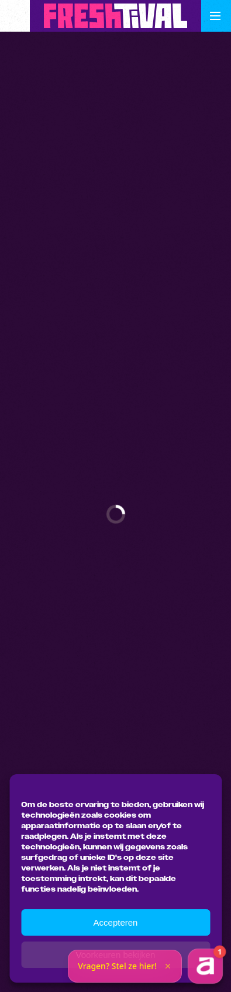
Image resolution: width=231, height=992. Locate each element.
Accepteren (116, 922)
